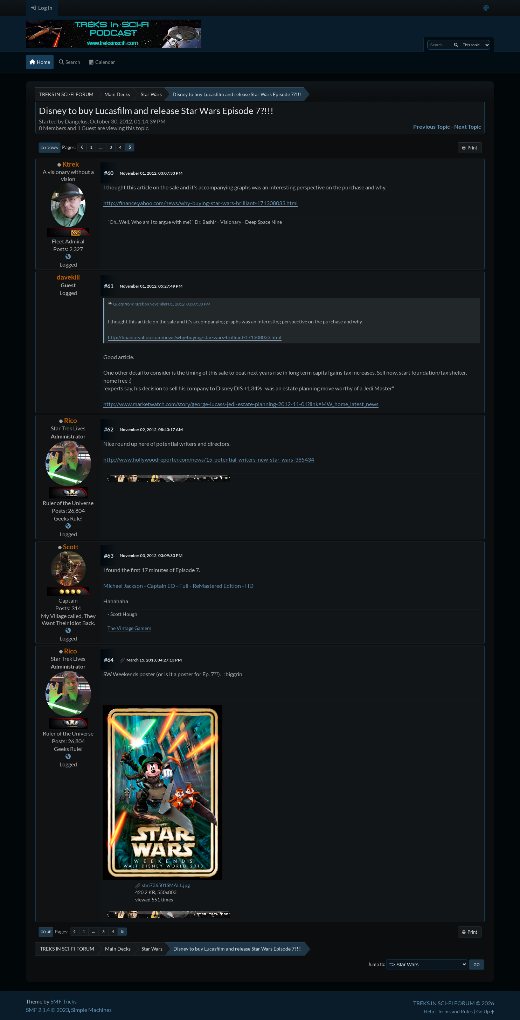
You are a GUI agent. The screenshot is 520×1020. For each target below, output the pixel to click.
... (101, 147)
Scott (70, 547)
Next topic (467, 126)
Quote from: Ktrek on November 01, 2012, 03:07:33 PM (161, 304)
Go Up (46, 932)
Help (429, 1011)
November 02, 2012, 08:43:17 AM (151, 429)
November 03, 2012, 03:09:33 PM (151, 555)
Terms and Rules (455, 1011)
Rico (70, 420)
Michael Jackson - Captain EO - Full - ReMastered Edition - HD (178, 585)
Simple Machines (91, 1009)
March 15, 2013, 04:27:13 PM (154, 660)
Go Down (49, 148)
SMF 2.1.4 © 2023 (47, 1009)
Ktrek (70, 164)
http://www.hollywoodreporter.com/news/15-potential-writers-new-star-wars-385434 (208, 459)
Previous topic (431, 126)
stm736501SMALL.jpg (162, 885)
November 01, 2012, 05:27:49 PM (151, 286)
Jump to (376, 964)
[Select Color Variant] (486, 8)
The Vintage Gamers (129, 628)
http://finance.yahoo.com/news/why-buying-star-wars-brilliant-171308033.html (200, 203)
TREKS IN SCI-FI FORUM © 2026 (453, 1003)
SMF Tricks (63, 1001)
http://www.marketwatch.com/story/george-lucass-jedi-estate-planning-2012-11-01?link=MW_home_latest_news (241, 404)
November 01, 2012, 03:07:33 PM (151, 173)
